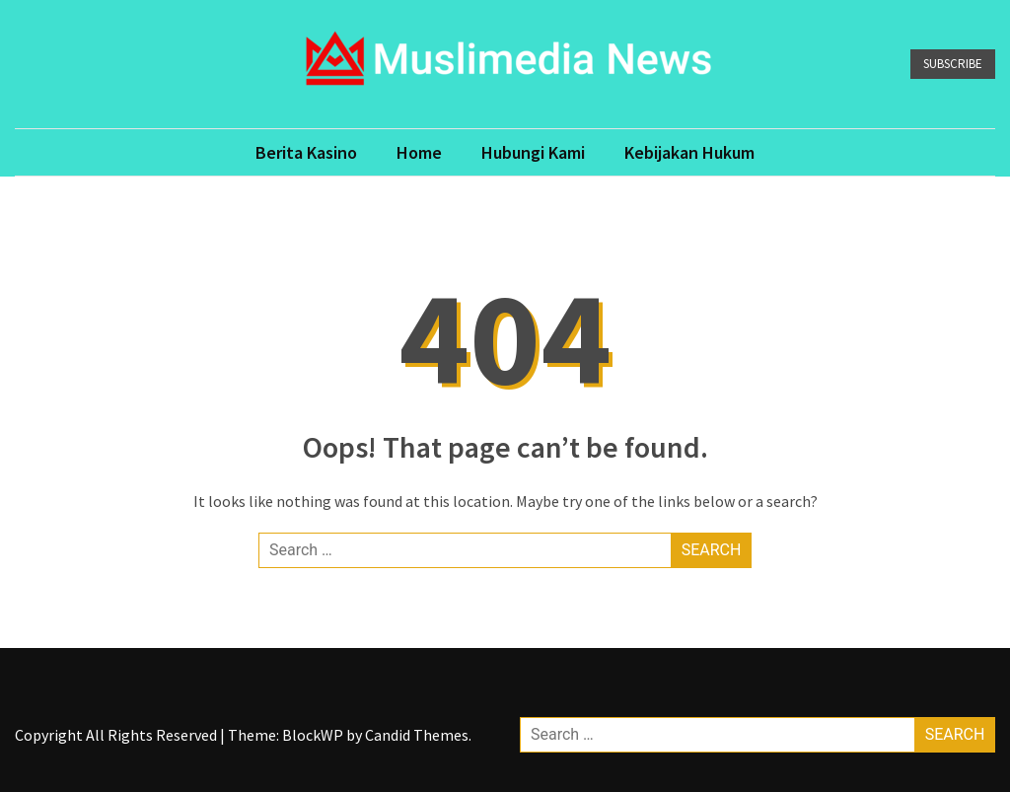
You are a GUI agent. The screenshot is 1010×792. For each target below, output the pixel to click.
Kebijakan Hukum (689, 152)
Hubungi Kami (533, 152)
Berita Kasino (306, 152)
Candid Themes (417, 735)
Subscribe (952, 63)
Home (419, 152)
